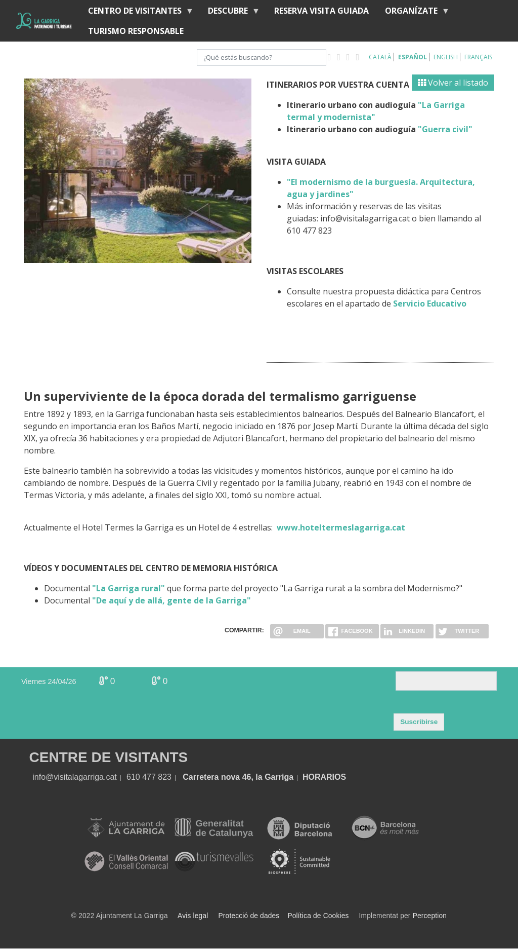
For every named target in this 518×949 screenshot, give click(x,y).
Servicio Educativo (429, 303)
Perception (430, 916)
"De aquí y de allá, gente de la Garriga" (171, 600)
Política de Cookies (318, 916)
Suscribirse (419, 722)
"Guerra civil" (445, 129)
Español (412, 57)
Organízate (413, 13)
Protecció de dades (249, 916)
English (446, 57)
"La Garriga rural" (128, 588)
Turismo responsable (136, 30)
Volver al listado (453, 82)
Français (478, 57)
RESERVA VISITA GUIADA (321, 10)
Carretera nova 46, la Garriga (238, 777)
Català (380, 57)
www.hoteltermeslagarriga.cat (341, 527)
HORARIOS (324, 777)
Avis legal (193, 916)
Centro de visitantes (137, 13)
